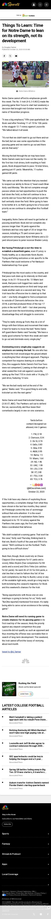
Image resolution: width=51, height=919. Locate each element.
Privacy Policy (40, 893)
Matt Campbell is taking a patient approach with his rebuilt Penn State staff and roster (27, 718)
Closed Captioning (24, 891)
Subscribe (7, 824)
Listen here (26, 694)
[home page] (11, 4)
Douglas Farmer (10, 47)
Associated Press (16, 723)
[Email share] (16, 56)
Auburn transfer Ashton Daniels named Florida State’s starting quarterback (29, 784)
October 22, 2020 (36, 491)
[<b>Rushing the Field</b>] (9, 689)
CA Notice (26, 895)
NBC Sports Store (8, 893)
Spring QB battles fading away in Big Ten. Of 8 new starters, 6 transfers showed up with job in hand (27, 770)
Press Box (20, 893)
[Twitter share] (10, 56)
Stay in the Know (9, 814)
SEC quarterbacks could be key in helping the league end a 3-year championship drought (26, 757)
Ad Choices (29, 893)
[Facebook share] (4, 56)
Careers (13, 891)
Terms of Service (37, 895)
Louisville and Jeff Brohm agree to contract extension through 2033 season (26, 744)
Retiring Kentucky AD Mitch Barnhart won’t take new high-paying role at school (27, 731)
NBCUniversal (16, 899)
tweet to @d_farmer (11, 651)
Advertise (5, 891)
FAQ (33, 891)
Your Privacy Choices (14, 895)
